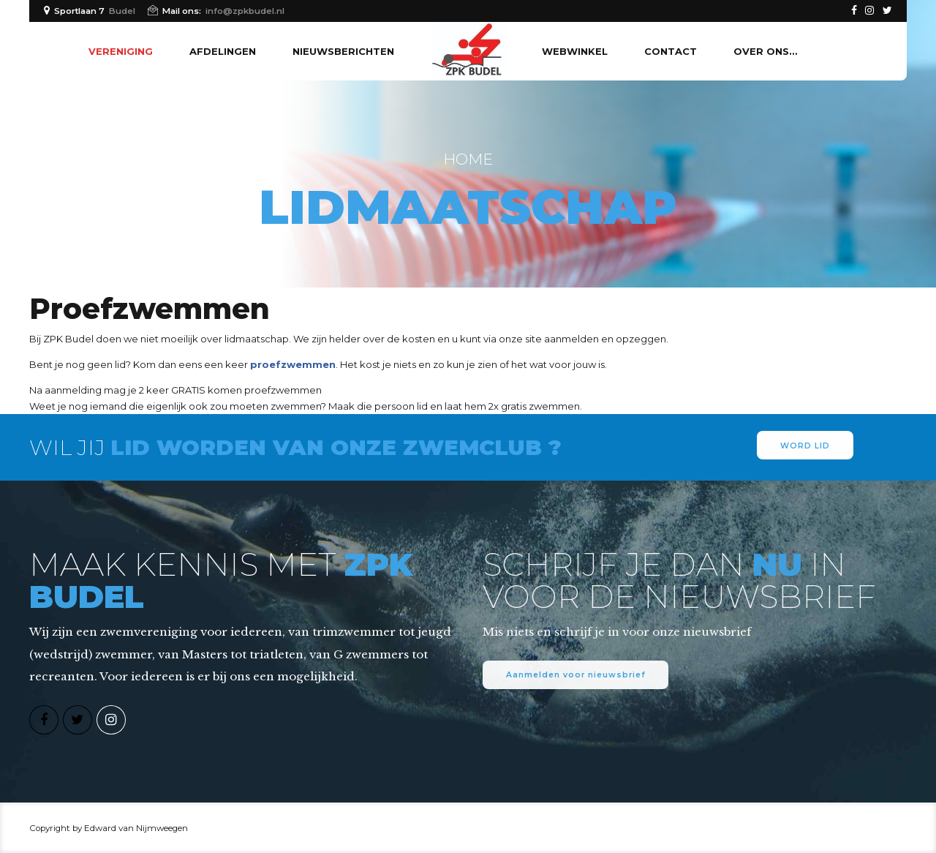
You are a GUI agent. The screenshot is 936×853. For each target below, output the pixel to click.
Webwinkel (575, 51)
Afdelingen (222, 51)
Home (468, 159)
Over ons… (765, 51)
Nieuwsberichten (343, 51)
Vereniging (120, 51)
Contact (670, 51)
